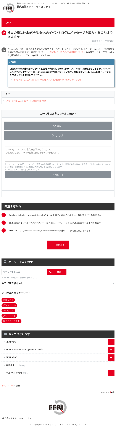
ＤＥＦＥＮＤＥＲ (11, 321)
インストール (9, 305)
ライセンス (8, 310)
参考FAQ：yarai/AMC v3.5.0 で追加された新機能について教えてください (48, 80)
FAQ (11, 386)
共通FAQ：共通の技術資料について (67, 52)
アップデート (9, 316)
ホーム (4, 386)
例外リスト (8, 300)
